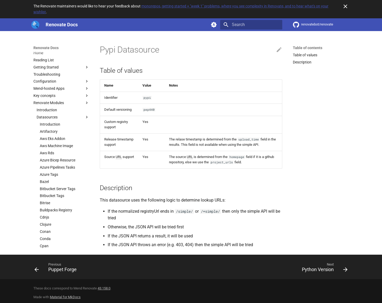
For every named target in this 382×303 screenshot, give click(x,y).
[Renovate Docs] (35, 25)
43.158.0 (104, 288)
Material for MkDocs (65, 297)
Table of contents (307, 48)
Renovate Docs (46, 48)
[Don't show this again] (345, 6)
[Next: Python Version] (323, 268)
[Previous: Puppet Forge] (57, 268)
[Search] (251, 24)
